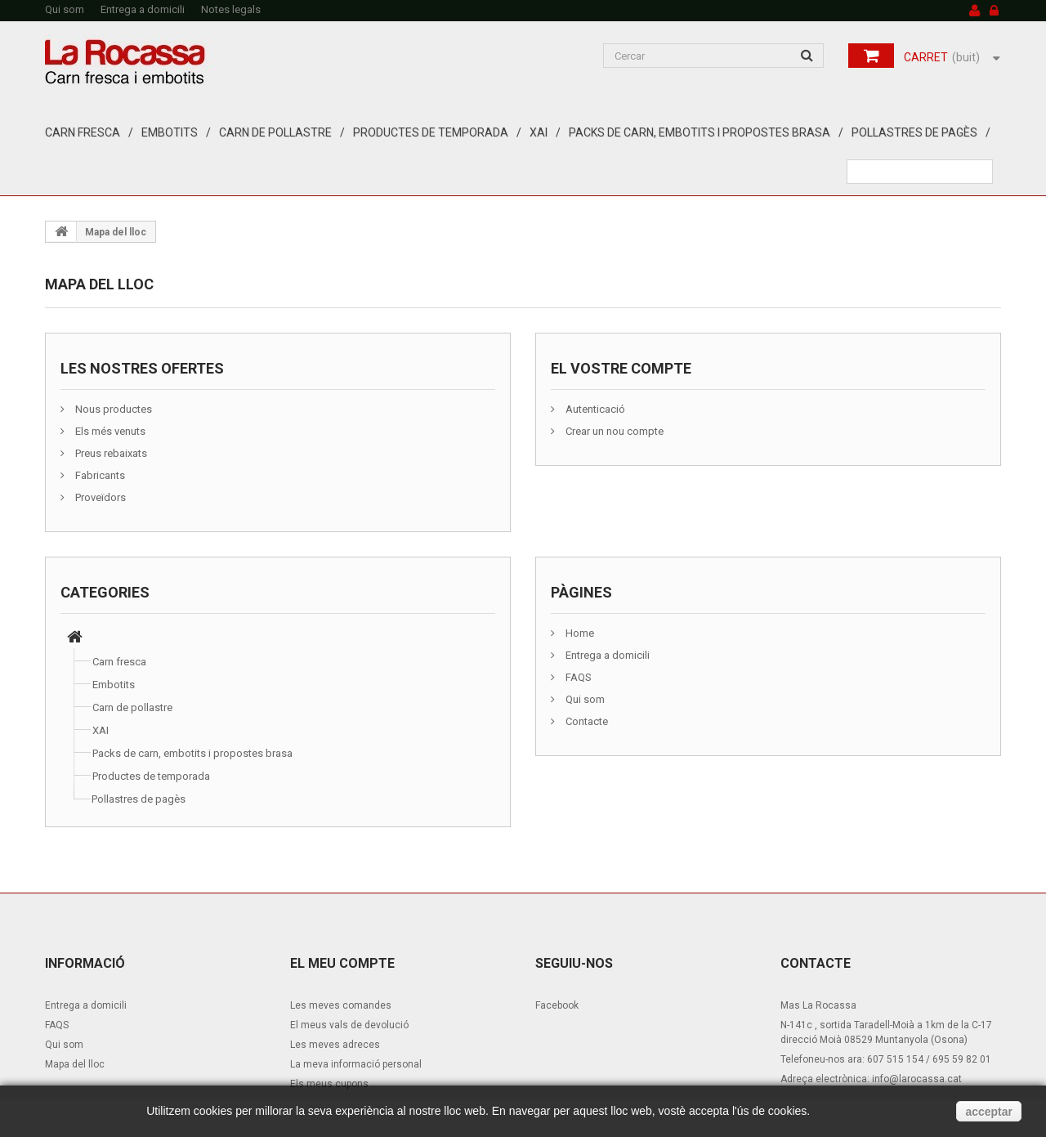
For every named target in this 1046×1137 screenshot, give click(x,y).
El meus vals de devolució (349, 1025)
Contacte (585, 721)
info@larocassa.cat (917, 1079)
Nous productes (112, 409)
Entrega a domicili (143, 9)
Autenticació (594, 409)
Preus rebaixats (110, 453)
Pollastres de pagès (914, 132)
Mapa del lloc (75, 1064)
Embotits (169, 132)
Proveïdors (99, 497)
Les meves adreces (335, 1044)
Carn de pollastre (275, 132)
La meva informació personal (356, 1064)
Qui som (64, 9)
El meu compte (342, 963)
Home (578, 633)
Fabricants (99, 475)
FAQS (577, 677)
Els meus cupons (329, 1084)
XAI (539, 132)
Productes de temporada (430, 132)
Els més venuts (109, 431)
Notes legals (231, 9)
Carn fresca (82, 132)
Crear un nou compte (613, 431)
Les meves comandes (340, 1005)
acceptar (988, 1111)
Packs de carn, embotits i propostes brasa (699, 132)
